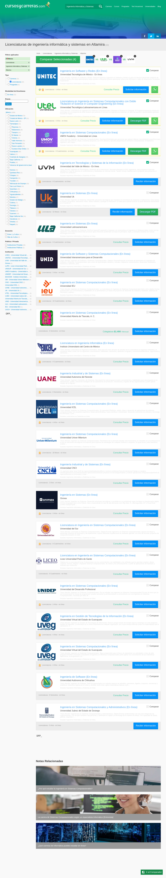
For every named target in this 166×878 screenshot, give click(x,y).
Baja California (15, 160)
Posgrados (125, 6)
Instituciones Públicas (16, 248)
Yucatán (13, 181)
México (8, 112)
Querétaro (13, 189)
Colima (12, 203)
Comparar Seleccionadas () (58, 59)
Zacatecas (13, 219)
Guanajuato (14, 151)
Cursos (116, 6)
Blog (159, 6)
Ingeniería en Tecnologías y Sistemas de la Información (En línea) (97, 162)
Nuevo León (14, 121)
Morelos (13, 197)
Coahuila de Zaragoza (17, 157)
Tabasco (13, 208)
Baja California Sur (16, 216)
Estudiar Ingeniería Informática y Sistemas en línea (77, 84)
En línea (10, 95)
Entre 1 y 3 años (13, 234)
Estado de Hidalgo (16, 200)
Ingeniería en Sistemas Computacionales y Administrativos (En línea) (98, 707)
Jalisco (12, 154)
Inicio (38, 53)
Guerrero (13, 213)
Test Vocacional (137, 6)
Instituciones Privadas (16, 245)
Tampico (15, 132)
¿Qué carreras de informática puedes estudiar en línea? (62, 846)
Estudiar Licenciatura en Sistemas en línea (75, 416)
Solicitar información (135, 89)
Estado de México (16, 116)
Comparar (152, 70)
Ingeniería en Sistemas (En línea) (79, 193)
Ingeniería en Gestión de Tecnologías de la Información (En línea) (97, 616)
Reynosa (15, 127)
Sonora (12, 170)
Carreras (109, 6)
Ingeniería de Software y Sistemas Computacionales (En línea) (95, 253)
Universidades (150, 6)
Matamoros (16, 130)
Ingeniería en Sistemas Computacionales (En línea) (89, 132)
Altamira (83, 53)
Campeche (14, 178)
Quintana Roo (15, 173)
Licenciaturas (16, 82)
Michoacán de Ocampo (18, 183)
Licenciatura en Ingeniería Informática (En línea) (87, 343)
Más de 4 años (12, 237)
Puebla (12, 162)
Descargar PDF (138, 120)
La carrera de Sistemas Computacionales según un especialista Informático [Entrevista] (75, 817)
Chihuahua (14, 192)
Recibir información (146, 181)
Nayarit (12, 224)
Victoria (14, 138)
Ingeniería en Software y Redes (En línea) (83, 70)
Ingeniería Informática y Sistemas (66, 53)
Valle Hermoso (17, 141)
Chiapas (13, 175)
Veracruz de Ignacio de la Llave (21, 165)
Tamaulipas (14, 124)
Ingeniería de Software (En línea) (78, 676)
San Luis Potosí (15, 186)
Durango (13, 205)
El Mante (15, 135)
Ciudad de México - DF (18, 118)
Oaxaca (12, 211)
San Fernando (17, 143)
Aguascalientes (15, 194)
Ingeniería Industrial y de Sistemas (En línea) (85, 373)
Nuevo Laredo (17, 146)
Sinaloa (12, 222)
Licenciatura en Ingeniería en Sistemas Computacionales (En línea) (98, 525)
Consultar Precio (111, 89)
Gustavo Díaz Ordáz (19, 149)
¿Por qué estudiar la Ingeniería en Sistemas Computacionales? (65, 789)
